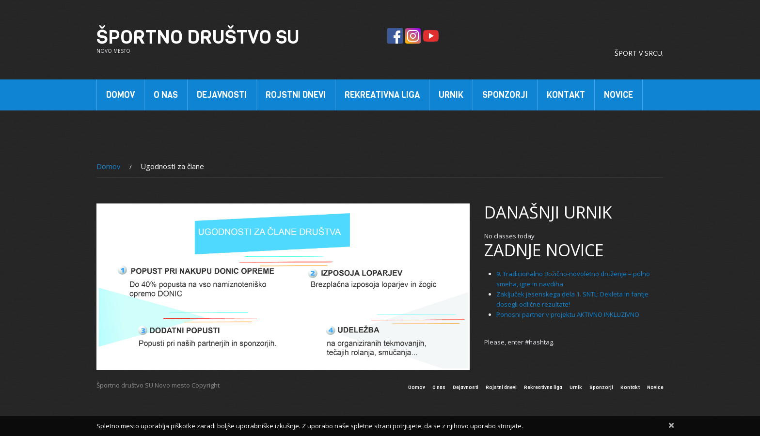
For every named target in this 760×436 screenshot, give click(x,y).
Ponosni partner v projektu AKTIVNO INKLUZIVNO (567, 314)
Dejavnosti (220, 97)
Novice (618, 95)
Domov (120, 95)
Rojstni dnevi (296, 95)
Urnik (451, 95)
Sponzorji (504, 97)
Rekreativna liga (382, 95)
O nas (164, 97)
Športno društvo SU (198, 37)
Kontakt (566, 95)
